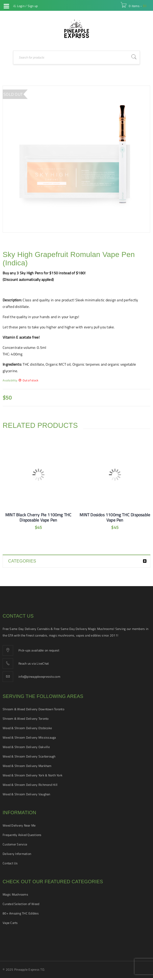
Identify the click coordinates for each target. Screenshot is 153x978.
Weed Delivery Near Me (19, 825)
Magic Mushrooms (15, 894)
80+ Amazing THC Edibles (21, 913)
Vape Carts (10, 922)
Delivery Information (17, 853)
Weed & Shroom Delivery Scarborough (29, 756)
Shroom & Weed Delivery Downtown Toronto (33, 709)
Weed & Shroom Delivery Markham (27, 765)
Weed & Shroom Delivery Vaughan (26, 794)
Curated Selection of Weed (21, 903)
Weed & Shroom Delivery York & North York (32, 775)
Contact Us (10, 863)
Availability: (10, 380)
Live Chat (6, 19)
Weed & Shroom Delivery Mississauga (29, 737)
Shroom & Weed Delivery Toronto (26, 718)
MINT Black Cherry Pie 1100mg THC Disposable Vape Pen (38, 517)
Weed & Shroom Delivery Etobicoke (27, 727)
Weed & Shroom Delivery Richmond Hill (30, 784)
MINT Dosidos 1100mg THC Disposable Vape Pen (115, 517)
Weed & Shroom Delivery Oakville (26, 746)
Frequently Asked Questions (22, 834)
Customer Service (15, 844)
